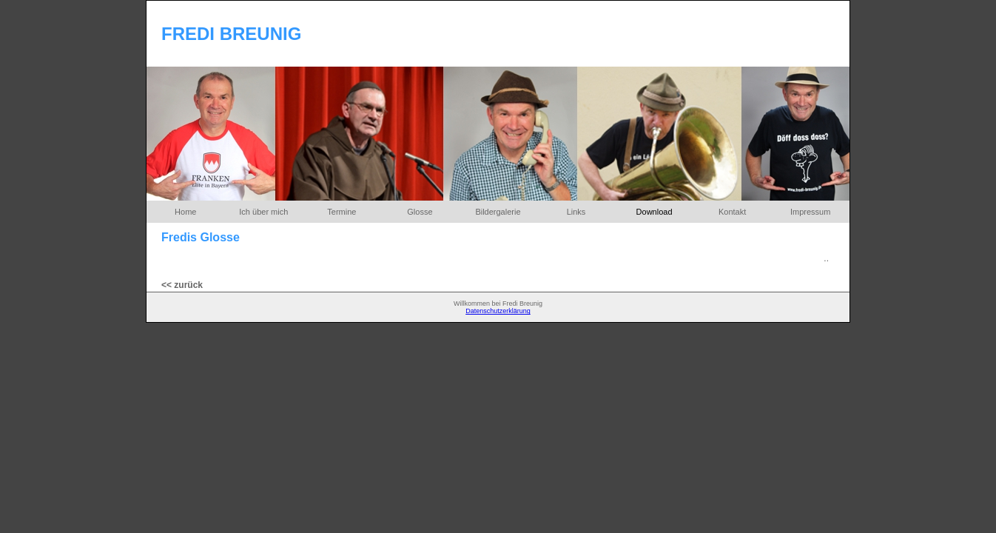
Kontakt (732, 211)
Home (185, 211)
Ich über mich (263, 211)
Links (576, 211)
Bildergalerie (497, 211)
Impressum (810, 211)
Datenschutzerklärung (498, 311)
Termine (341, 211)
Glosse (419, 211)
